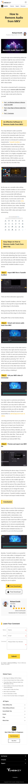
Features (12, 6)
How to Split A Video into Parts (11, 689)
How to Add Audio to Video (10, 693)
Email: (4, 635)
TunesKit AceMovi (14, 142)
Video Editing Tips (14, 705)
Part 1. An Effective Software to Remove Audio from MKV (14, 103)
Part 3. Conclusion (9, 113)
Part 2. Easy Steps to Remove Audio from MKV (15, 109)
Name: (4, 630)
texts (22, 201)
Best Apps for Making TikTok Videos (12, 678)
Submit (14, 656)
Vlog (14, 717)
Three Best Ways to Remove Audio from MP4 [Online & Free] (13, 683)
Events (14, 714)
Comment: (3, 641)
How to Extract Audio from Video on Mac (13, 680)
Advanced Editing (12, 663)
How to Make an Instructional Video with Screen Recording (13, 686)
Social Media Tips (14, 711)
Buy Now (14, 740)
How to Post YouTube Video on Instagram (14, 695)
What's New (14, 720)
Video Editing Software (14, 708)
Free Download (14, 736)
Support (17, 6)
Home (4, 663)
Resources (23, 6)
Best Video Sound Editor (9, 691)
